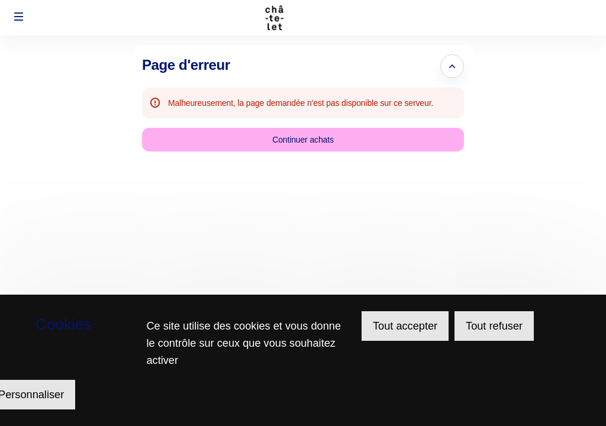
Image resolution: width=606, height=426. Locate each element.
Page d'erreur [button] (186, 65)
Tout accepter (405, 326)
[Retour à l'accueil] (303, 17)
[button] (19, 16)
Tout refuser (494, 326)
